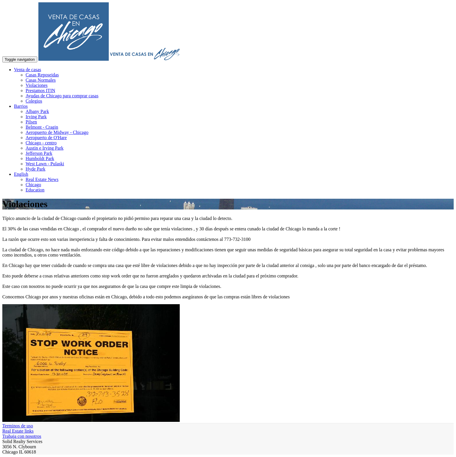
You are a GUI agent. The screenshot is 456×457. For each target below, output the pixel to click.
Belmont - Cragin (42, 127)
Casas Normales (41, 80)
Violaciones (36, 85)
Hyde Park (35, 168)
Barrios (21, 106)
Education (35, 189)
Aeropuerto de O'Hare (46, 137)
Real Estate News (42, 179)
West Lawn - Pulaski (45, 163)
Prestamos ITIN (40, 90)
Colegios (34, 100)
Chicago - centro (41, 142)
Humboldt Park (40, 158)
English (21, 174)
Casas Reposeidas (42, 74)
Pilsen (31, 121)
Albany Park (37, 111)
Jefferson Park (39, 153)
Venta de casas (27, 69)
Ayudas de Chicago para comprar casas (62, 95)
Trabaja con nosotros (21, 436)
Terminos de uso (17, 425)
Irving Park (36, 116)
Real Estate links (18, 431)
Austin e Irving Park (44, 148)
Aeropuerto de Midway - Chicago (57, 132)
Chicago (33, 184)
